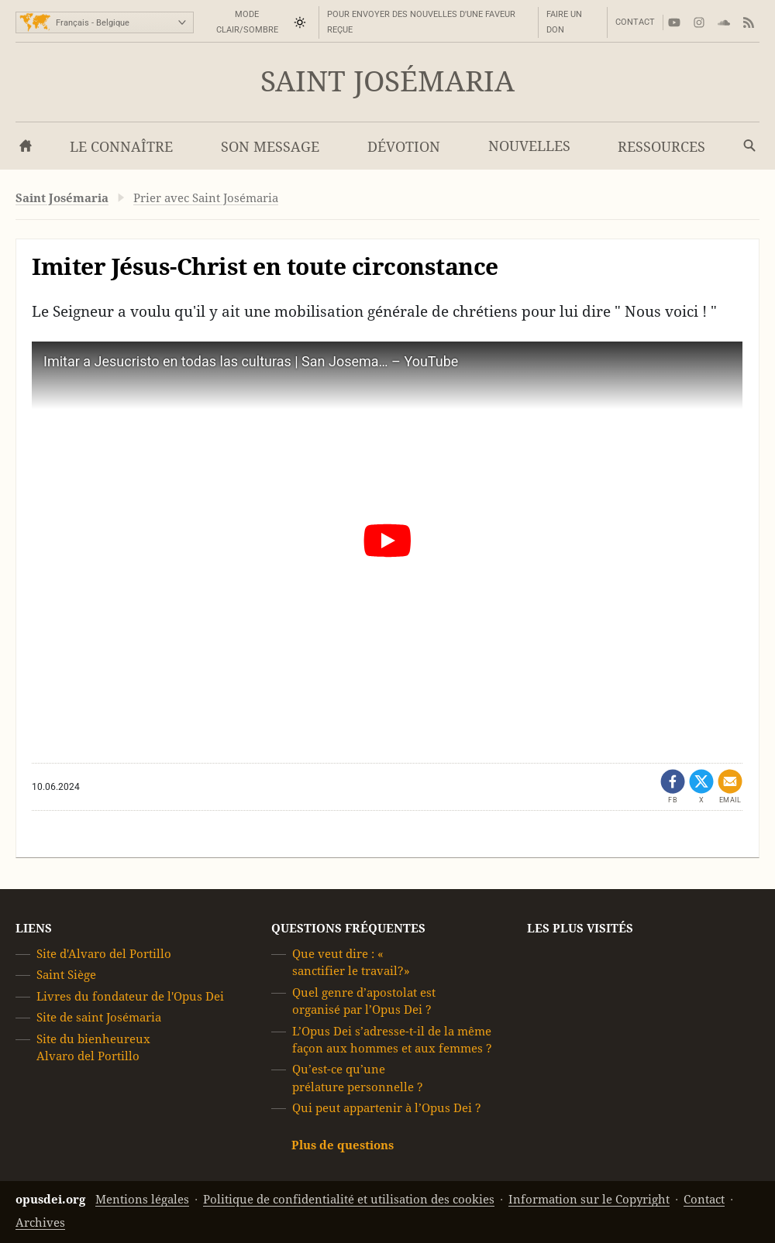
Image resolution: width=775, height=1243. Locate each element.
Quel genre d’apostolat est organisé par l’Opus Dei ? (364, 1001)
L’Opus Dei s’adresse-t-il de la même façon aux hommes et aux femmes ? (392, 1039)
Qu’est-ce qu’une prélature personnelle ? (357, 1078)
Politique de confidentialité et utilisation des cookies (348, 1199)
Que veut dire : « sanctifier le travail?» (351, 962)
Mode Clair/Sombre (247, 22)
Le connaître (121, 147)
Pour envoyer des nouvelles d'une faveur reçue (421, 22)
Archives (40, 1222)
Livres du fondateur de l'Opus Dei (130, 996)
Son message (270, 147)
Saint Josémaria (387, 81)
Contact (635, 22)
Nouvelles (529, 146)
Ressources (661, 147)
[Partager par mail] (730, 787)
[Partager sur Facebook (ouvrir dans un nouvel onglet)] (672, 787)
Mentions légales (142, 1199)
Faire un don (564, 22)
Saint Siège (66, 974)
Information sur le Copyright (589, 1199)
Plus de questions (342, 1144)
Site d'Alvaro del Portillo (103, 953)
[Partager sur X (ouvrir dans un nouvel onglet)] (701, 787)
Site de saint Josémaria (98, 1017)
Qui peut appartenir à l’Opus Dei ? (386, 1107)
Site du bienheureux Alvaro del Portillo (93, 1047)
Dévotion (403, 147)
